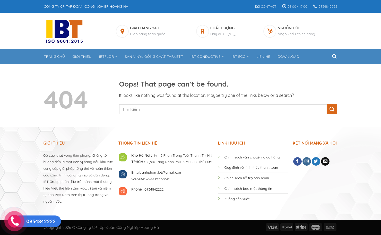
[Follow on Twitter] (316, 161)
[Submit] (332, 109)
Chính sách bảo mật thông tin (248, 188)
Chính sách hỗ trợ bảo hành (246, 178)
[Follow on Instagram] (306, 161)
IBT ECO (240, 56)
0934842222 (154, 189)
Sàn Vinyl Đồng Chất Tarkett (154, 56)
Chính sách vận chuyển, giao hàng (252, 157)
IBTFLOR (108, 56)
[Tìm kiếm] (334, 56)
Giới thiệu (81, 56)
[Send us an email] (325, 161)
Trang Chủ (54, 56)
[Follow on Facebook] (297, 161)
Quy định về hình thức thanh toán (251, 167)
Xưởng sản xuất (236, 198)
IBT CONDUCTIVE (207, 56)
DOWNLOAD (288, 56)
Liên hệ (263, 56)
